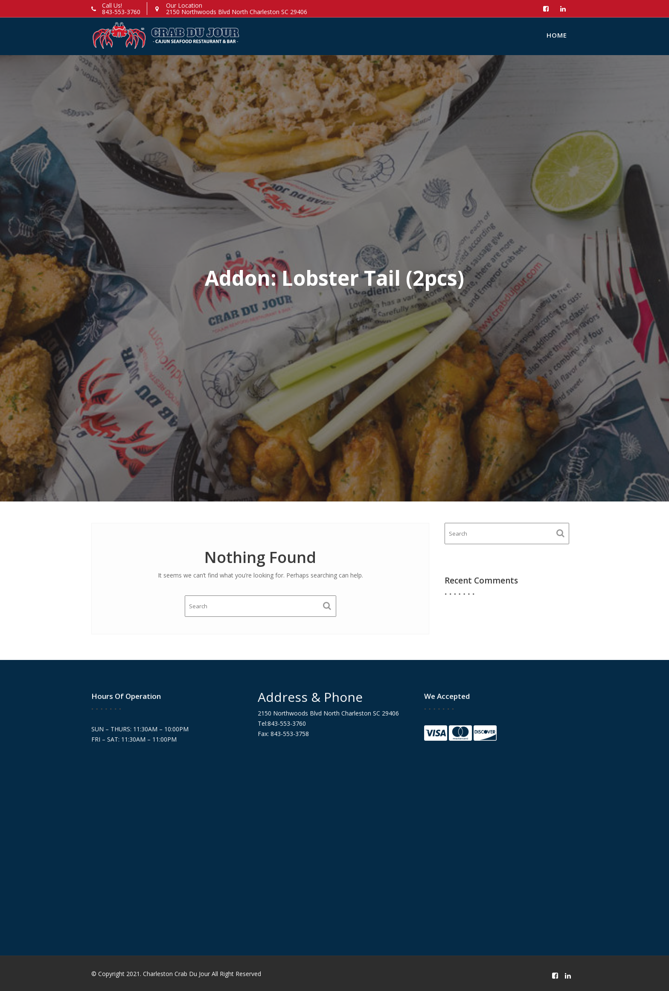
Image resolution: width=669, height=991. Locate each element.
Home (557, 35)
